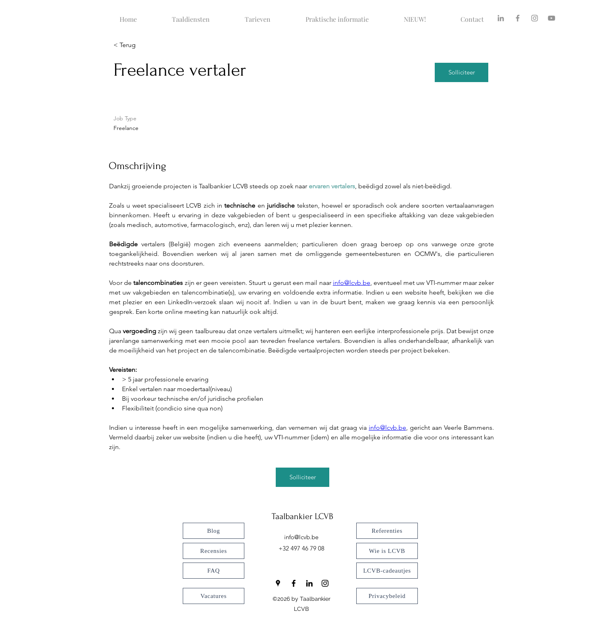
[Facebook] (517, 18)
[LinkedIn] (309, 583)
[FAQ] (213, 571)
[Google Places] (278, 583)
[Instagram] (534, 18)
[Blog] (213, 531)
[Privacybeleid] (387, 596)
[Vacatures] (213, 596)
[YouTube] (551, 18)
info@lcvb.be (301, 537)
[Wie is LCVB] (387, 551)
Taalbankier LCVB (302, 516)
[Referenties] (387, 531)
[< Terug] (142, 45)
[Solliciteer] (461, 72)
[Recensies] (213, 551)
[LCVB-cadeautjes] (387, 571)
